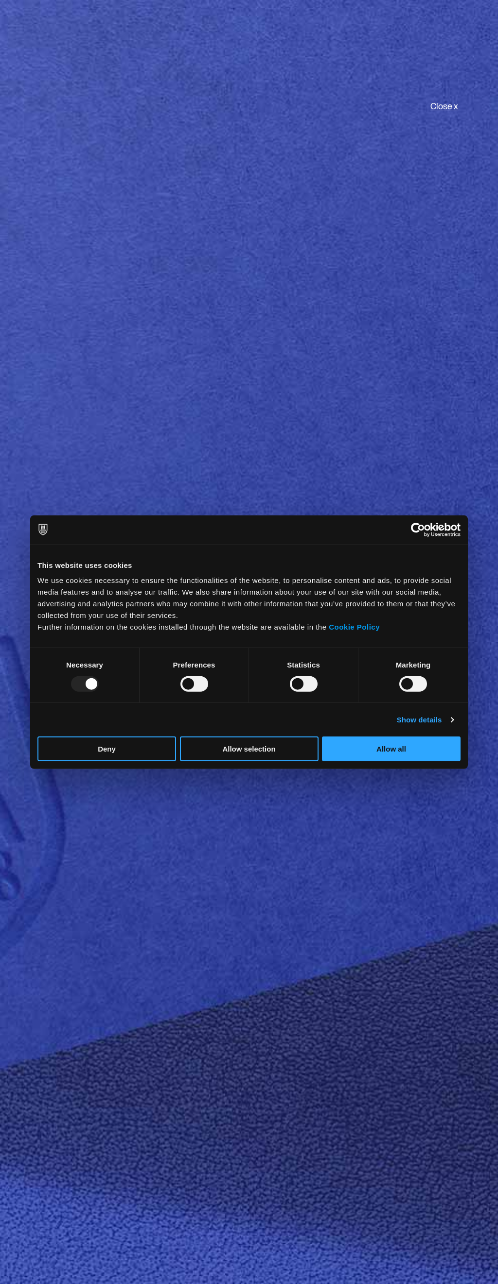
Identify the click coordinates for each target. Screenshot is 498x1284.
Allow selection (248, 749)
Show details (419, 719)
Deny (107, 749)
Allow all (391, 749)
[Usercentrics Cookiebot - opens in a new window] (418, 529)
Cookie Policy (354, 627)
